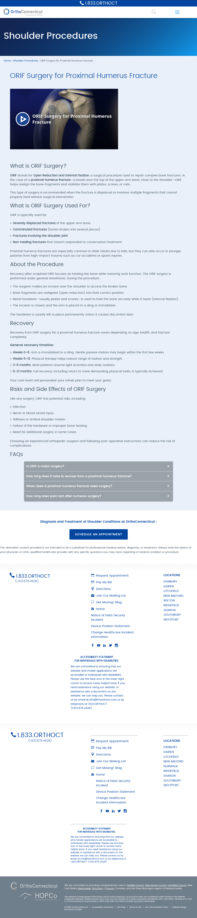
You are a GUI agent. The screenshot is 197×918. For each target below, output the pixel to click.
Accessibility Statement (102, 907)
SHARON (169, 610)
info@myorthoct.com (103, 700)
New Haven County (156, 885)
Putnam (110, 888)
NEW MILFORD (173, 595)
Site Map (121, 907)
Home (7, 61)
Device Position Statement (110, 626)
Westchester (84, 888)
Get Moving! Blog (106, 602)
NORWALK (170, 766)
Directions (101, 588)
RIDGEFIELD (171, 605)
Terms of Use (135, 907)
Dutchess (97, 888)
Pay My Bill (101, 582)
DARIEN (168, 586)
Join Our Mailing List (108, 595)
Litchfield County (177, 885)
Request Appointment (110, 575)
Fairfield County (135, 885)
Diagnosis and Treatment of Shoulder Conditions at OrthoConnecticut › (98, 521)
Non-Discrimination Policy (156, 907)
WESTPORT (171, 619)
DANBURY (170, 581)
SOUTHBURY (172, 614)
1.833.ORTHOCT (101, 3)
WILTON (169, 600)
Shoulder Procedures (25, 61)
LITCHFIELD (171, 591)
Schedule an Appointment (98, 534)
